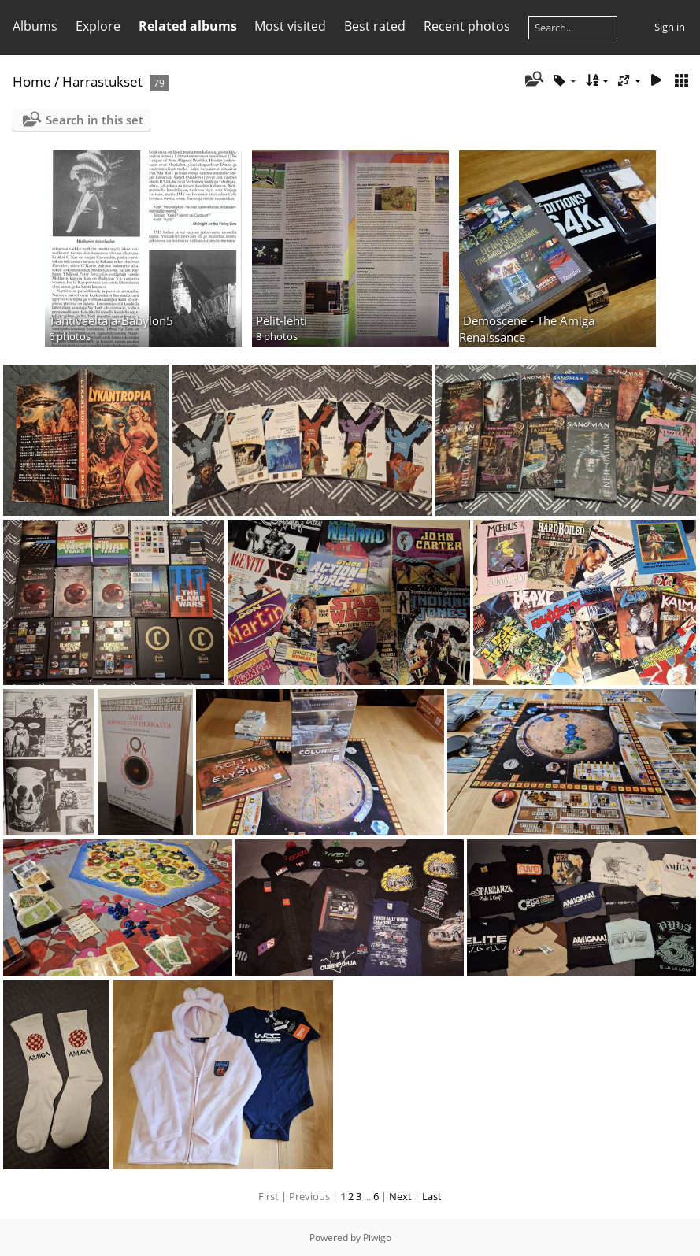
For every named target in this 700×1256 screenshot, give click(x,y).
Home (32, 81)
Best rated (375, 26)
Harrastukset (102, 81)
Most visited (290, 26)
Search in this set (94, 120)
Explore (98, 26)
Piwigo (377, 1237)
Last (432, 1196)
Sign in (669, 27)
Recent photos (467, 26)
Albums (35, 26)
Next (400, 1196)
